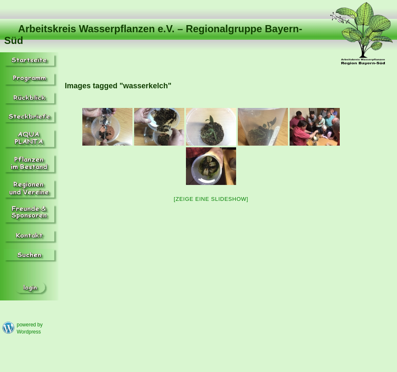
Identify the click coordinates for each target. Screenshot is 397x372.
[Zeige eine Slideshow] (211, 199)
